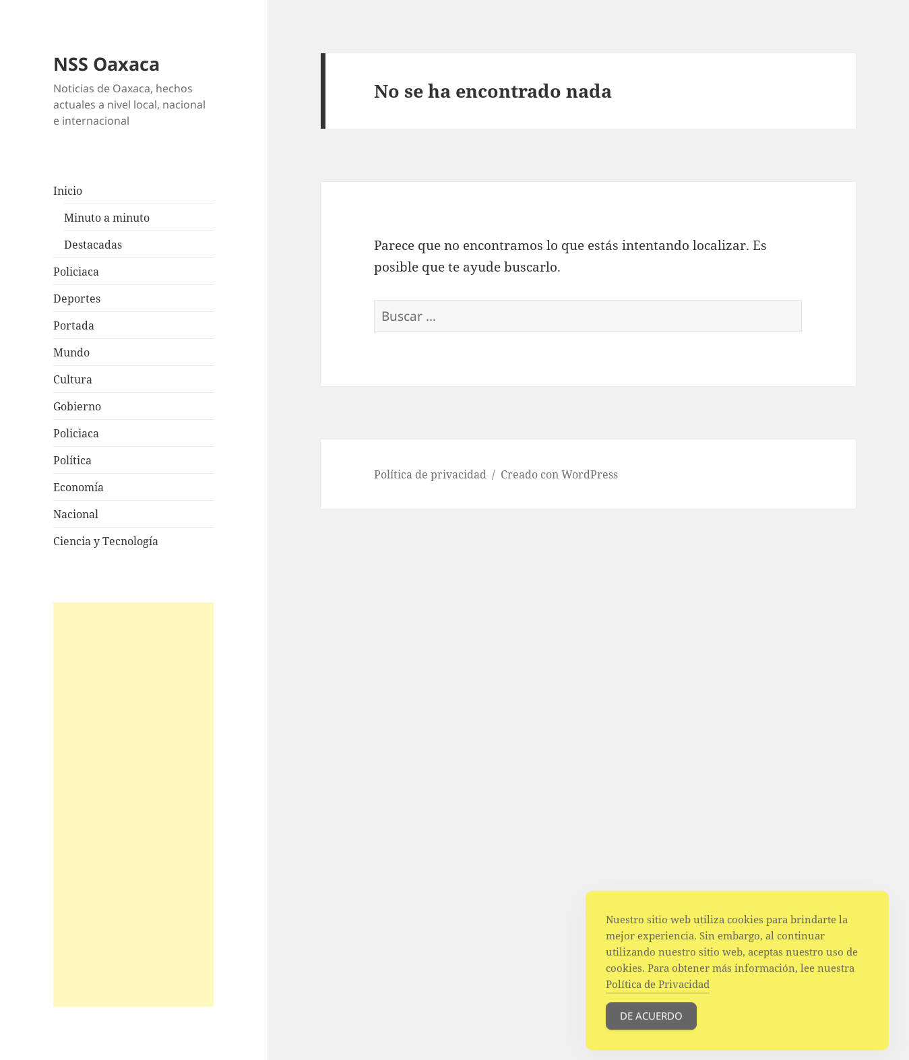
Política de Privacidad (658, 994)
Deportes (76, 298)
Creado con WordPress (559, 474)
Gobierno (77, 406)
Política (72, 460)
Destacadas (93, 244)
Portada (73, 325)
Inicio (67, 190)
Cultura (72, 379)
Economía (78, 487)
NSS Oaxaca (106, 63)
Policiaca (76, 271)
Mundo (71, 352)
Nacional (75, 514)
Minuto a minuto (107, 217)
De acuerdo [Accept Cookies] (651, 1025)
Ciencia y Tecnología (105, 541)
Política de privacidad (430, 474)
